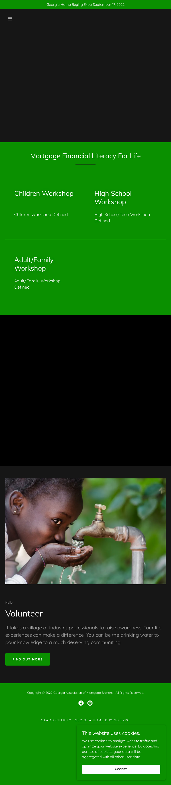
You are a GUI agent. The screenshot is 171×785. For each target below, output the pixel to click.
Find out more (27, 659)
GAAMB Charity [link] (56, 720)
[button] (9, 18)
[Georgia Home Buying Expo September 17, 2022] (85, 4)
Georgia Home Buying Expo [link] (102, 720)
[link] (81, 703)
